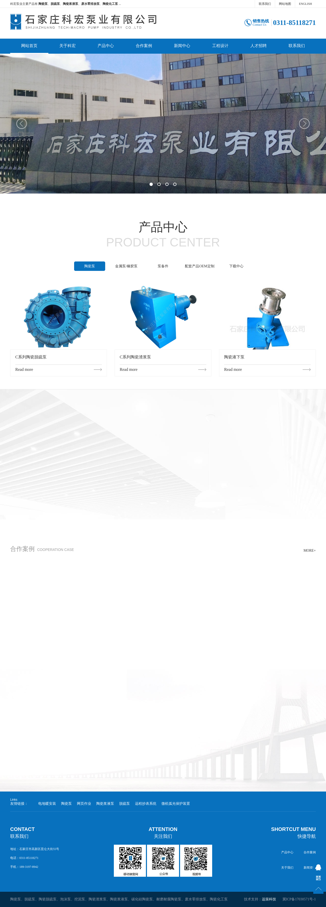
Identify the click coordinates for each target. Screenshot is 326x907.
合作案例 (144, 45)
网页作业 (84, 804)
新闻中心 (182, 45)
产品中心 (106, 45)
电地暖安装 (47, 804)
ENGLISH (305, 4)
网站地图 (285, 4)
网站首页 (29, 45)
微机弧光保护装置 (175, 804)
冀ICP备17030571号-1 (299, 899)
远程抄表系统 (145, 804)
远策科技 (269, 899)
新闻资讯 (310, 867)
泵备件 (163, 266)
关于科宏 (67, 45)
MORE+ (310, 550)
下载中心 (236, 266)
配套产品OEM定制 (199, 266)
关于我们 (287, 867)
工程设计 (220, 45)
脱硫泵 (124, 804)
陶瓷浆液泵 (105, 804)
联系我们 (265, 4)
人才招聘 (258, 45)
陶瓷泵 (89, 266)
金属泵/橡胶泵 (126, 266)
